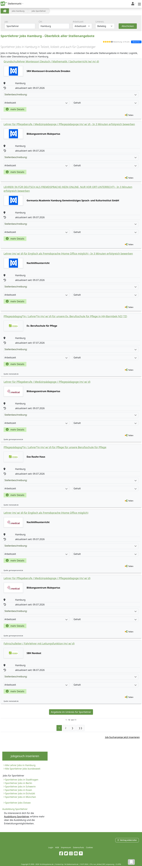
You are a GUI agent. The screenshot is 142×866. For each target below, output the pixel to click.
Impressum (66, 847)
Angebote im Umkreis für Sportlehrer (71, 712)
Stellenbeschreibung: (70, 94)
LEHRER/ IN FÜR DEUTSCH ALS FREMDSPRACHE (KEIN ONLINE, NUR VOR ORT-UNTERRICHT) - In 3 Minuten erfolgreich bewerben (68, 189)
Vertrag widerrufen (127, 840)
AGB (57, 847)
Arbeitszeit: (78, 21)
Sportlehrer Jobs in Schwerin (20, 786)
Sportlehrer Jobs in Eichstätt (20, 793)
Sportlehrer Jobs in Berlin (18, 783)
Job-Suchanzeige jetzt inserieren (122, 737)
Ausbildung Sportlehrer (16, 816)
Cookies (89, 847)
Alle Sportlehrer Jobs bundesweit (22, 768)
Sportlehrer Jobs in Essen (18, 790)
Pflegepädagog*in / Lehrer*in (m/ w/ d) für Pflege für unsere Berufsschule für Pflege (55, 447)
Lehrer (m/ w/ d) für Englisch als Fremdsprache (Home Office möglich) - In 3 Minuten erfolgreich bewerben (68, 253)
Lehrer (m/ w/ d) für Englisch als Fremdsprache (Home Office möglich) (46, 512)
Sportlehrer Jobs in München (20, 797)
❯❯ (80, 728)
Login (50, 847)
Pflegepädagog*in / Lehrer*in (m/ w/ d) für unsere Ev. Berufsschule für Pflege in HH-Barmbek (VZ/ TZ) (65, 316)
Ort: (41, 21)
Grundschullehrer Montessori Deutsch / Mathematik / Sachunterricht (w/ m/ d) (51, 61)
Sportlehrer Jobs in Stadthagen (21, 779)
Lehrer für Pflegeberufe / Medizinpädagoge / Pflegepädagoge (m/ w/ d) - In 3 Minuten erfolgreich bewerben (69, 124)
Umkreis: (99, 21)
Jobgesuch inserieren (25, 756)
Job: (6, 21)
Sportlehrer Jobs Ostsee (18, 802)
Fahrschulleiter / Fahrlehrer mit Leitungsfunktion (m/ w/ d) (39, 643)
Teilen (130, 115)
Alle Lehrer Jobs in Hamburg (20, 765)
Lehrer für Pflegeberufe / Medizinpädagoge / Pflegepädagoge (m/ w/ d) (47, 381)
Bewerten (136, 42)
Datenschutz (78, 847)
